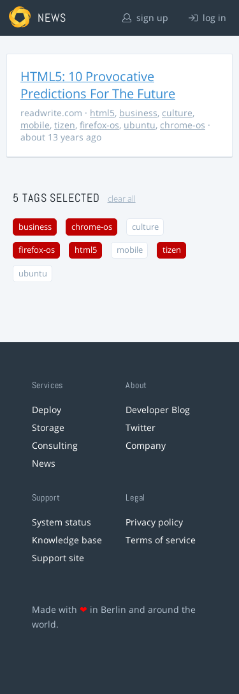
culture (177, 113)
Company (146, 445)
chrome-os (182, 125)
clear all (122, 198)
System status (61, 522)
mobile (35, 125)
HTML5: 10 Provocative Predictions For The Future (97, 85)
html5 (102, 113)
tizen (64, 125)
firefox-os (99, 125)
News (43, 463)
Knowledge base (67, 540)
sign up (145, 17)
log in (207, 17)
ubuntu (140, 125)
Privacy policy (154, 522)
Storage (48, 427)
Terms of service (161, 540)
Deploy (46, 410)
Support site (58, 558)
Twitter (141, 427)
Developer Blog (158, 410)
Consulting (55, 445)
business (138, 113)
